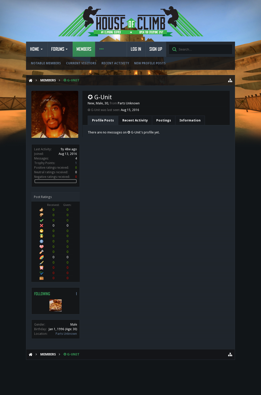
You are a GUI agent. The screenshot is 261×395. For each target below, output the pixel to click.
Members (83, 49)
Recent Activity (115, 63)
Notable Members (46, 63)
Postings (163, 120)
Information (190, 120)
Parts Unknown (66, 334)
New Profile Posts (150, 63)
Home (34, 49)
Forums (57, 49)
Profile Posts (103, 120)
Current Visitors (81, 63)
